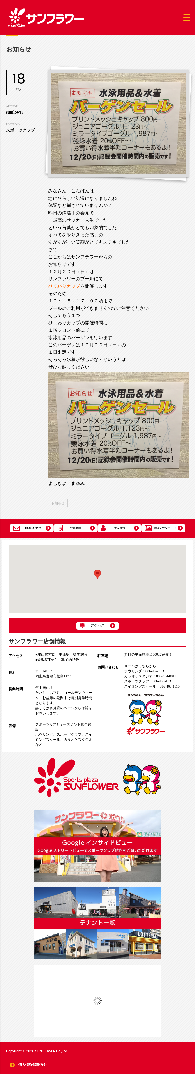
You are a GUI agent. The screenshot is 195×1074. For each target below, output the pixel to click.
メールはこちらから (140, 666)
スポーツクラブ (69, 734)
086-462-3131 (145, 671)
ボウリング (44, 734)
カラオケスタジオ (78, 740)
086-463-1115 (152, 686)
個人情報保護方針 (32, 1065)
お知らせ (57, 503)
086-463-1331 (148, 681)
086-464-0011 (150, 676)
